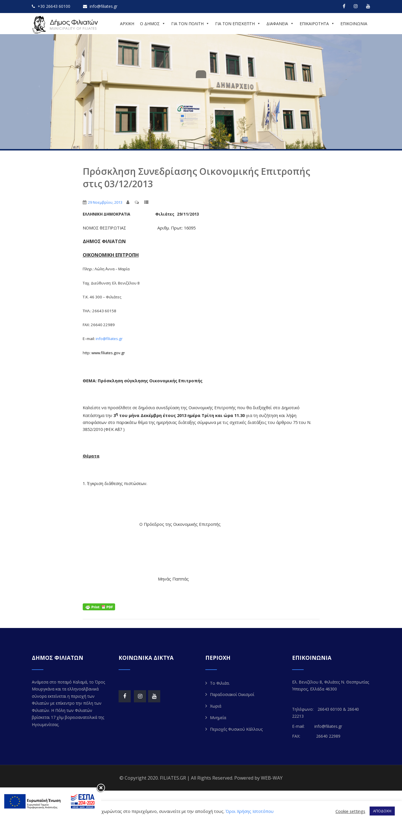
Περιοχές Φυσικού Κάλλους (236, 729)
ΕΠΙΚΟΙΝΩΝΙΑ (353, 23)
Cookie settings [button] (350, 811)
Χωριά (215, 706)
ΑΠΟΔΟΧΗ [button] (382, 810)
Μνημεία (218, 717)
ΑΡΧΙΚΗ (127, 23)
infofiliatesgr (109, 338)
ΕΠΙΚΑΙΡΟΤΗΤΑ (317, 23)
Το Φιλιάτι (219, 683)
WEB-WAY (272, 778)
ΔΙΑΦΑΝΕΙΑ (280, 23)
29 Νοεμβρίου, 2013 (105, 202)
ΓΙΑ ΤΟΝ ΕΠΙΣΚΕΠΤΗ (238, 23)
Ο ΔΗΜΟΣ (152, 23)
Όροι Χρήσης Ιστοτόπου (250, 811)
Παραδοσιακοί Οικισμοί (232, 694)
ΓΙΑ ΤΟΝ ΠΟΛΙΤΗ (190, 23)
